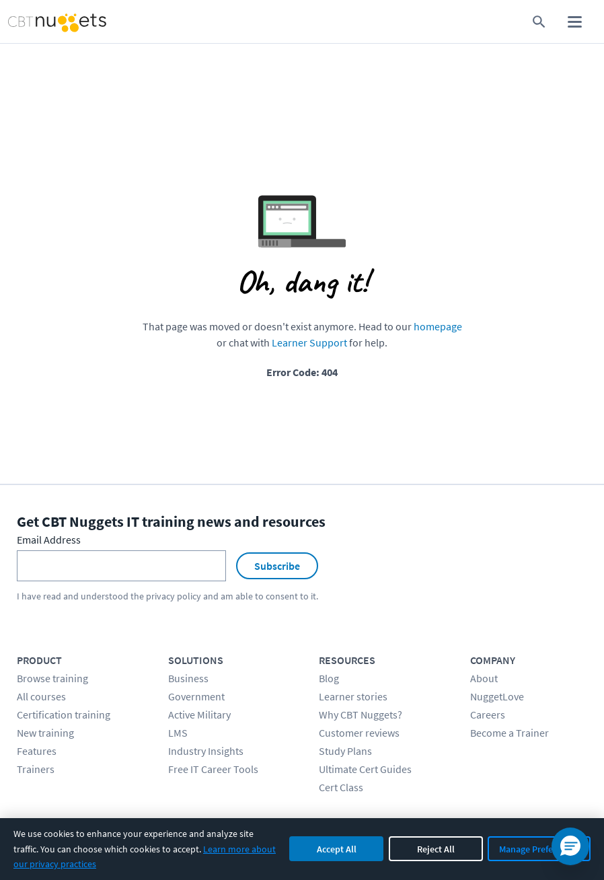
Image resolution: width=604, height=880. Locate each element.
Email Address (49, 539)
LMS (178, 732)
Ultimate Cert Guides (365, 769)
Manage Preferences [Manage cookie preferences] (539, 849)
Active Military (199, 714)
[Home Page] (44, 22)
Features (36, 751)
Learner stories (353, 696)
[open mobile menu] (574, 22)
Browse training (52, 678)
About (484, 678)
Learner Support (309, 342)
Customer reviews (359, 732)
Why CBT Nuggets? (360, 714)
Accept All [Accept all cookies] (336, 849)
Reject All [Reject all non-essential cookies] (436, 849)
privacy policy (173, 596)
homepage (438, 326)
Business (188, 678)
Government (196, 696)
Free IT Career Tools (213, 769)
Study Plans (345, 751)
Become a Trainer (509, 732)
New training (45, 732)
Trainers (35, 769)
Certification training (63, 714)
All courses (41, 696)
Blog (329, 678)
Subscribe (277, 566)
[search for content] (539, 21)
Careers (487, 714)
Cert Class (341, 787)
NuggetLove (497, 696)
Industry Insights (205, 751)
